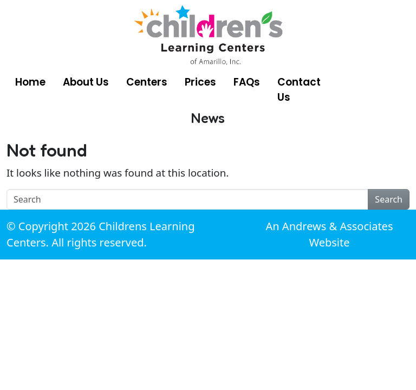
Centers (146, 82)
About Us (86, 82)
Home (30, 82)
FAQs (246, 82)
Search (388, 199)
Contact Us (299, 90)
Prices (200, 82)
